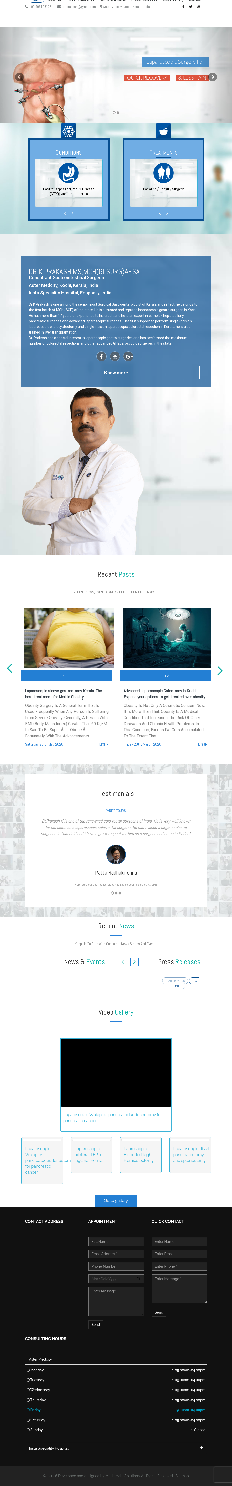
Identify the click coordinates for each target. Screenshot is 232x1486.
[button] (17, 75)
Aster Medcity (40, 1359)
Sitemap (182, 1476)
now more (116, 373)
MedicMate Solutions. (122, 1476)
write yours (116, 810)
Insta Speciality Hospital (49, 1448)
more (104, 744)
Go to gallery (116, 1200)
